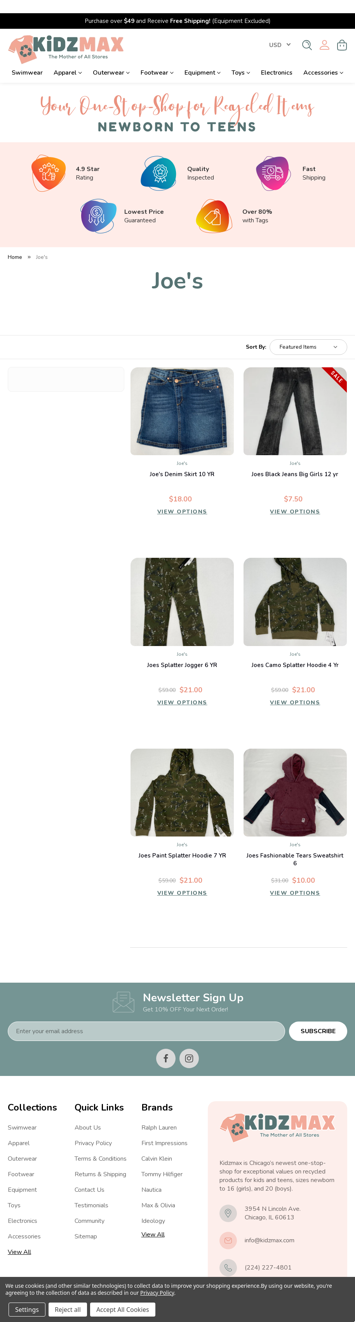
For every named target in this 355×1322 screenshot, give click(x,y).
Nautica (151, 1176)
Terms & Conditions (101, 1145)
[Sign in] (324, 32)
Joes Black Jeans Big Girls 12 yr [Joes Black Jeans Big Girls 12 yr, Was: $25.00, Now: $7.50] (295, 461)
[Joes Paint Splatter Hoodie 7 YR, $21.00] (182, 779)
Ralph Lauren (159, 1114)
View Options (182, 500)
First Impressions (164, 1130)
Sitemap (86, 1223)
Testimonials (91, 1192)
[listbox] (308, 334)
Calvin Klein (156, 1145)
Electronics (276, 59)
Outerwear (111, 59)
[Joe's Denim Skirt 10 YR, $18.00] (182, 398)
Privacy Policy (93, 1130)
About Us (88, 1114)
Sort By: (256, 334)
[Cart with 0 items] (342, 31)
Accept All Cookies (122, 1309)
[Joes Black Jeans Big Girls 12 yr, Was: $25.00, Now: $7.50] (295, 398)
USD (280, 32)
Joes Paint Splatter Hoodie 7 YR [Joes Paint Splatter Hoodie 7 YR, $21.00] (182, 842)
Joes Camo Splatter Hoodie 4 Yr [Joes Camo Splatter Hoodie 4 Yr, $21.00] (295, 652)
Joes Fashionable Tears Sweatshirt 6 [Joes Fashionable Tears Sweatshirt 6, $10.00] (295, 846)
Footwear (157, 59)
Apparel (68, 59)
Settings (27, 1309)
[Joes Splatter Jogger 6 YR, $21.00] (182, 588)
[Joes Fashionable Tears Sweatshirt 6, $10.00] (295, 779)
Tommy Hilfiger (162, 1161)
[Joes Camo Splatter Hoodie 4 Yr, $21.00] (295, 588)
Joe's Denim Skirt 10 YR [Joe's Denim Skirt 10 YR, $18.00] (182, 461)
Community (89, 1207)
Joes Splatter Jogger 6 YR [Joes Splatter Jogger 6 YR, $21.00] (182, 652)
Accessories (323, 59)
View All (19, 1239)
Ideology (153, 1207)
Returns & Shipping (100, 1161)
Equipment (202, 59)
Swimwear (27, 59)
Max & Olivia (158, 1192)
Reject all (68, 1309)
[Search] (307, 32)
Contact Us (89, 1176)
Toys (240, 59)
